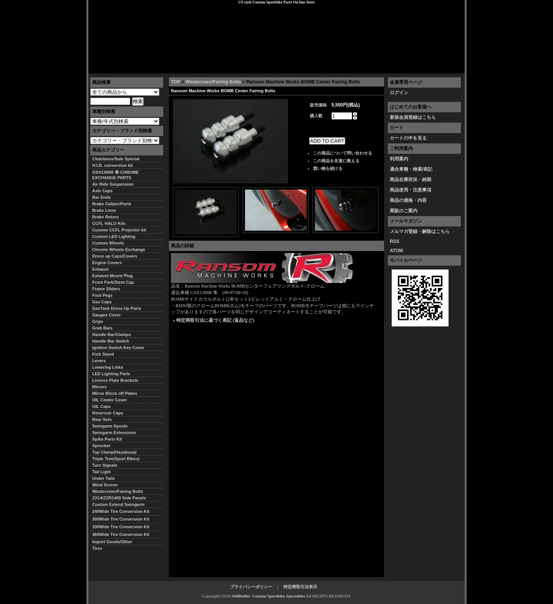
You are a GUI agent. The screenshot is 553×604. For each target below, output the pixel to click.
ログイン (399, 92)
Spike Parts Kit (107, 439)
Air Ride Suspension (113, 184)
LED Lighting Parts (111, 373)
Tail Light (101, 471)
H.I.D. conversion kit (112, 165)
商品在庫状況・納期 (410, 179)
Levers (99, 360)
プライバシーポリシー (196, 67)
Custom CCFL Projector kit (119, 230)
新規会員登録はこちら (413, 117)
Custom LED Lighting (113, 236)
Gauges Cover (106, 315)
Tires (97, 548)
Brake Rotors (105, 217)
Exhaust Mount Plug (112, 275)
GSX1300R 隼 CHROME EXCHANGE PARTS (115, 175)
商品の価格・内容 (408, 200)
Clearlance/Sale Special (115, 158)
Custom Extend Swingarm (118, 504)
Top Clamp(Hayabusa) (114, 452)
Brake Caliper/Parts (111, 203)
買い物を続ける (328, 168)
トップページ (108, 67)
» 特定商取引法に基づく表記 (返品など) (213, 320)
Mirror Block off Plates (114, 393)
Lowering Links (107, 367)
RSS (394, 241)
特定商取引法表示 (300, 586)
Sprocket (101, 445)
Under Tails (103, 478)
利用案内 (399, 158)
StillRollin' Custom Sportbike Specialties (268, 596)
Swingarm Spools (109, 426)
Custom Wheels (108, 243)
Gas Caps (102, 302)
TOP (175, 82)
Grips (97, 321)
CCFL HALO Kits (109, 223)
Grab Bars (102, 328)
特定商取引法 (147, 67)
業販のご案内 (403, 210)
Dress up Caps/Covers (114, 256)
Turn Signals (105, 465)
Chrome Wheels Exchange (118, 249)
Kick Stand (103, 354)
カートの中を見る (408, 138)
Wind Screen (105, 485)
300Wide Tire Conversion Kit (123, 519)
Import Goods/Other (112, 541)
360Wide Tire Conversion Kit (123, 534)
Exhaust (100, 269)
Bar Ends (101, 197)
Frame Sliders (106, 288)
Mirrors (99, 386)
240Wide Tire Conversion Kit (123, 511)
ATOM (396, 250)
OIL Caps (101, 406)
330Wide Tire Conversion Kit (123, 526)
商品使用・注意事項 (410, 190)
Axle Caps (102, 190)
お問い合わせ (445, 67)
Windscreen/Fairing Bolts (213, 82)
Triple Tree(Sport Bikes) (115, 458)
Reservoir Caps (107, 413)
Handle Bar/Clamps (111, 334)
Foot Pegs (102, 295)
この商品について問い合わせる (342, 153)
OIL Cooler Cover (109, 400)
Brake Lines (104, 210)
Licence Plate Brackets (115, 380)
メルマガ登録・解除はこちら (420, 231)
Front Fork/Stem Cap (113, 282)
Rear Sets (102, 419)
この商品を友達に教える (336, 160)
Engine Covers (107, 262)
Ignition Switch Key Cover (118, 347)
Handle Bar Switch (110, 341)
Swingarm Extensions (114, 432)
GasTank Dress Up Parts (116, 308)
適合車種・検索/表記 (411, 169)
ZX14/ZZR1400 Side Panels (119, 498)
